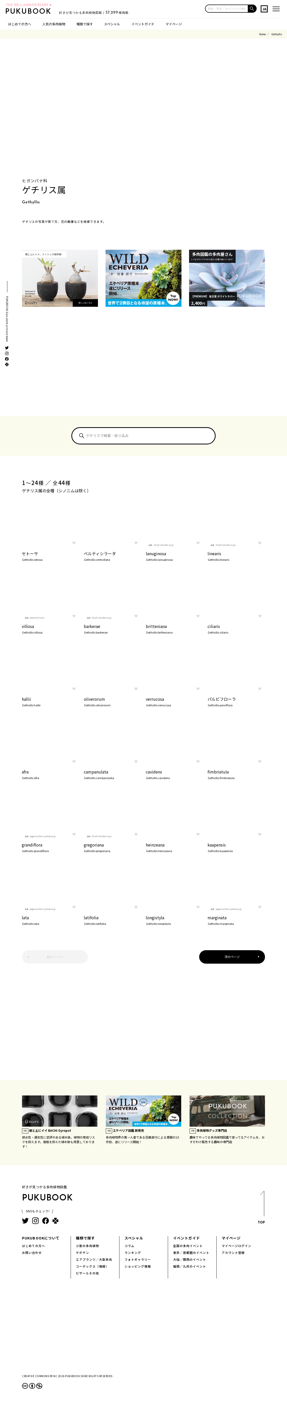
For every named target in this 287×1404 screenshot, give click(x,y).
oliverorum (112, 701)
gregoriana (112, 847)
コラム (129, 1246)
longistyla (174, 919)
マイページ (174, 24)
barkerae (112, 628)
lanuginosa (174, 555)
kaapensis (236, 847)
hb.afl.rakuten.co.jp (163, 545)
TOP (261, 1209)
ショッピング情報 (138, 1266)
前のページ (55, 957)
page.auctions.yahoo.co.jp (42, 836)
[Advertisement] (143, 367)
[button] (252, 9)
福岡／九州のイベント (189, 1266)
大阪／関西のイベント (189, 1259)
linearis (236, 555)
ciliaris (236, 628)
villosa (50, 628)
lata (50, 919)
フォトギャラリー (138, 1259)
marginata (236, 919)
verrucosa (174, 701)
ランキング (133, 1252)
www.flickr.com (37, 617)
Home (262, 34)
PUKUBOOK (32, 12)
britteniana (174, 628)
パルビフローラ (236, 701)
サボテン (82, 1252)
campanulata (112, 774)
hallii (50, 701)
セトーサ (50, 555)
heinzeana (174, 847)
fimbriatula (236, 774)
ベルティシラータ (112, 555)
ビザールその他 (87, 1273)
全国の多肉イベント (188, 1246)
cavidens (174, 774)
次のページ (232, 957)
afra (50, 774)
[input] (226, 9)
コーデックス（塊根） (92, 1266)
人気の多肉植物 (53, 24)
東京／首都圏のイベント (191, 1252)
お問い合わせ (32, 1252)
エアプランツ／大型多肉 (94, 1259)
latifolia (112, 919)
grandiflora (50, 847)
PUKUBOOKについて (40, 1237)
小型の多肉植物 (87, 1246)
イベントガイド (142, 24)
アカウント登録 (233, 1252)
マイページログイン (236, 1246)
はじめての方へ (19, 24)
